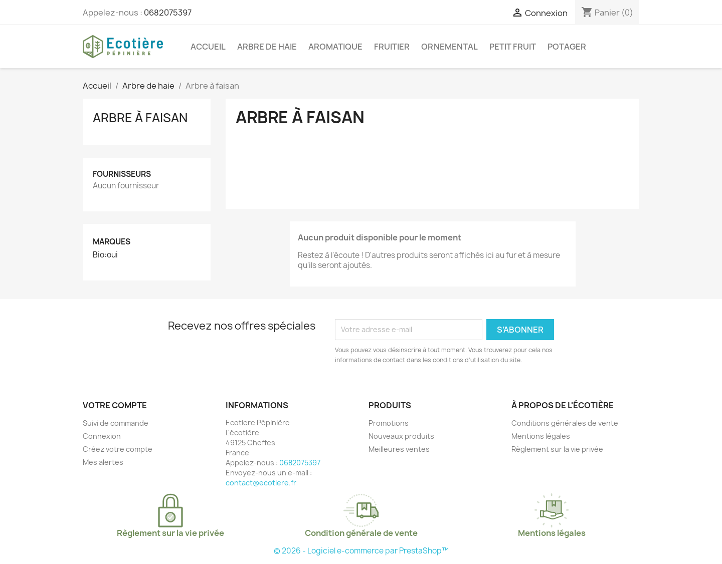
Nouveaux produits (401, 436)
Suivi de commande (115, 423)
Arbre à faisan (140, 117)
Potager (567, 46)
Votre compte (115, 405)
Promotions (389, 423)
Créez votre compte (117, 449)
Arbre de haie (267, 46)
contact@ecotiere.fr (261, 482)
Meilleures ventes (399, 449)
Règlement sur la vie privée (557, 449)
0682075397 (168, 12)
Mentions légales (540, 436)
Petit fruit (512, 46)
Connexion (102, 436)
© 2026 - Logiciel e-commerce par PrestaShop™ (361, 550)
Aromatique (335, 46)
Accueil (208, 46)
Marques (111, 241)
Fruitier (392, 46)
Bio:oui (105, 255)
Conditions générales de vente (564, 423)
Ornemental (449, 46)
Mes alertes (103, 462)
